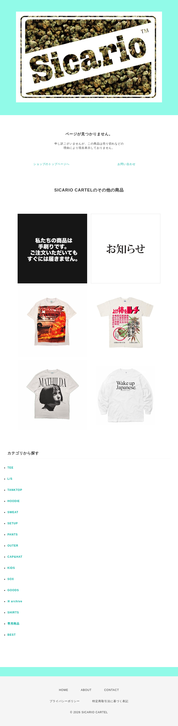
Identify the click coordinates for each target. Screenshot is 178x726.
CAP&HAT (14, 556)
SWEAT (12, 512)
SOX (10, 579)
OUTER (12, 545)
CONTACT (111, 690)
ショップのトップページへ (51, 164)
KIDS (11, 568)
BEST (11, 634)
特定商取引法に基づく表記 (110, 701)
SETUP (12, 523)
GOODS (13, 590)
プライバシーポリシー (65, 701)
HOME (63, 690)
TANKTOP (14, 490)
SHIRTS (13, 612)
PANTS (12, 534)
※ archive (14, 601)
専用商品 (13, 623)
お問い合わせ (127, 164)
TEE (10, 467)
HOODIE (13, 501)
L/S (10, 478)
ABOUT (86, 690)
